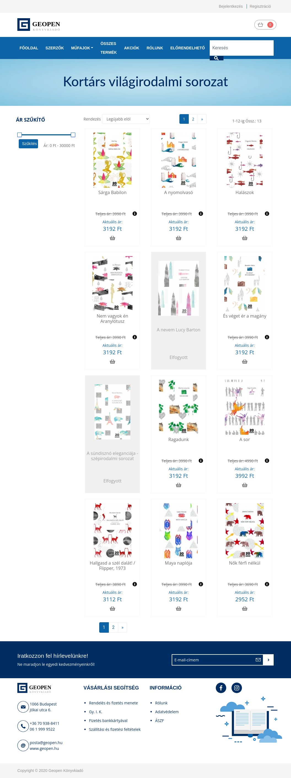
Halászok (245, 192)
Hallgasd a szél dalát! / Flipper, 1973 (112, 565)
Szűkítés (29, 143)
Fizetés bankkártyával (108, 720)
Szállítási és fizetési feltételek (115, 729)
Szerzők (54, 48)
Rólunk (155, 48)
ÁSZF (159, 720)
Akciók (131, 48)
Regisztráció (260, 6)
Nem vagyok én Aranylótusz (112, 318)
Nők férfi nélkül (244, 563)
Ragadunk (178, 439)
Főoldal (29, 48)
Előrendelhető (187, 48)
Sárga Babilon (112, 192)
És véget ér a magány (244, 316)
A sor (244, 439)
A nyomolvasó (178, 192)
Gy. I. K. (95, 711)
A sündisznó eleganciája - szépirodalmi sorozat (112, 456)
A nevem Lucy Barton (178, 330)
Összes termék (109, 48)
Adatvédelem (167, 711)
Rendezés (92, 119)
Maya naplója (178, 563)
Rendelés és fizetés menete (113, 702)
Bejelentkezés (231, 6)
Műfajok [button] (80, 48)
